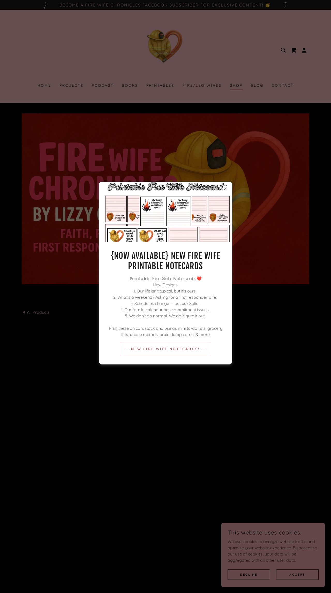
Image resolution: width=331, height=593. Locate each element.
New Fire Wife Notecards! (165, 349)
